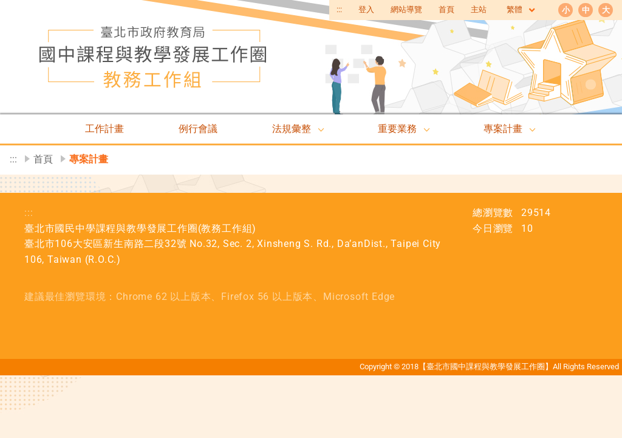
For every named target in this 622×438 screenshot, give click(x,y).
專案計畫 (503, 128)
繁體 (521, 10)
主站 (479, 9)
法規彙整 (291, 128)
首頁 (446, 9)
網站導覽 (406, 9)
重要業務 (397, 128)
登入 (366, 9)
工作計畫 (104, 128)
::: (339, 9)
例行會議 (198, 128)
